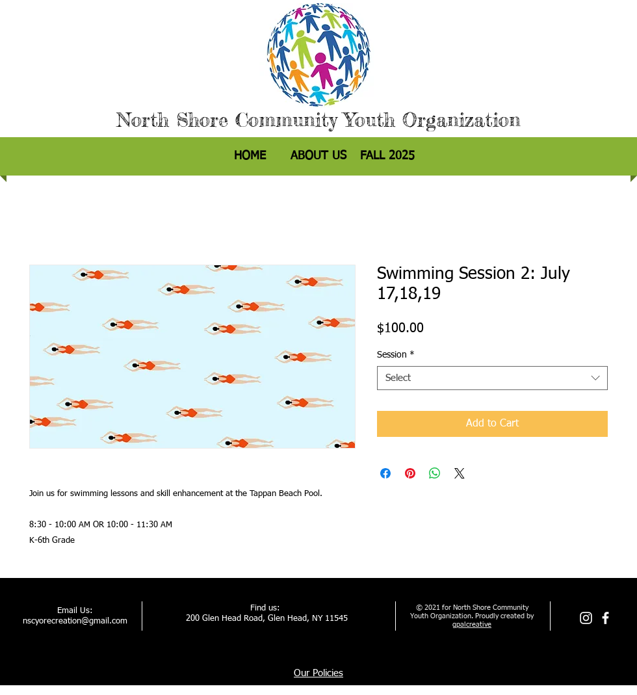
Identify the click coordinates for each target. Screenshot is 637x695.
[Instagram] (586, 618)
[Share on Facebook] (385, 473)
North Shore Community (227, 119)
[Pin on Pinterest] (410, 473)
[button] (387, 156)
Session (396, 355)
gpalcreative (471, 624)
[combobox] (492, 378)
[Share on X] (459, 473)
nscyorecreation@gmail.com (75, 621)
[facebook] (605, 618)
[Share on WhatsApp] (435, 473)
